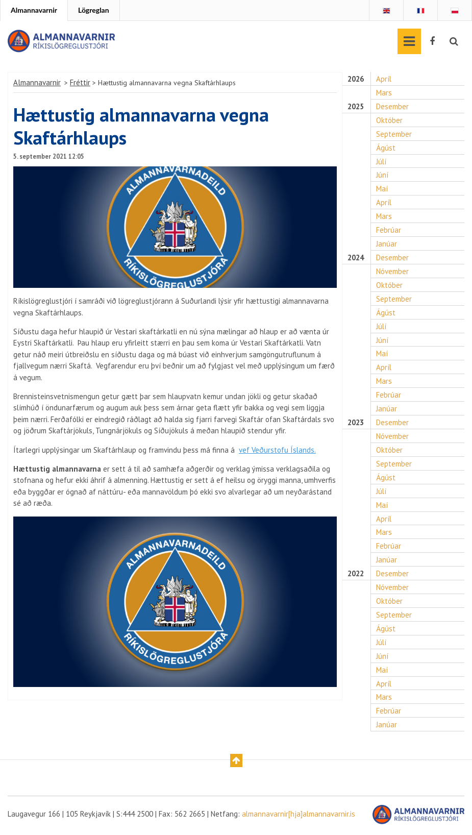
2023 (356, 423)
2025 (356, 106)
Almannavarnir (34, 10)
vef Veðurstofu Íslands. (279, 450)
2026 (356, 79)
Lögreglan (93, 10)
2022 (356, 575)
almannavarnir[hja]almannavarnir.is (299, 816)
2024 (356, 258)
